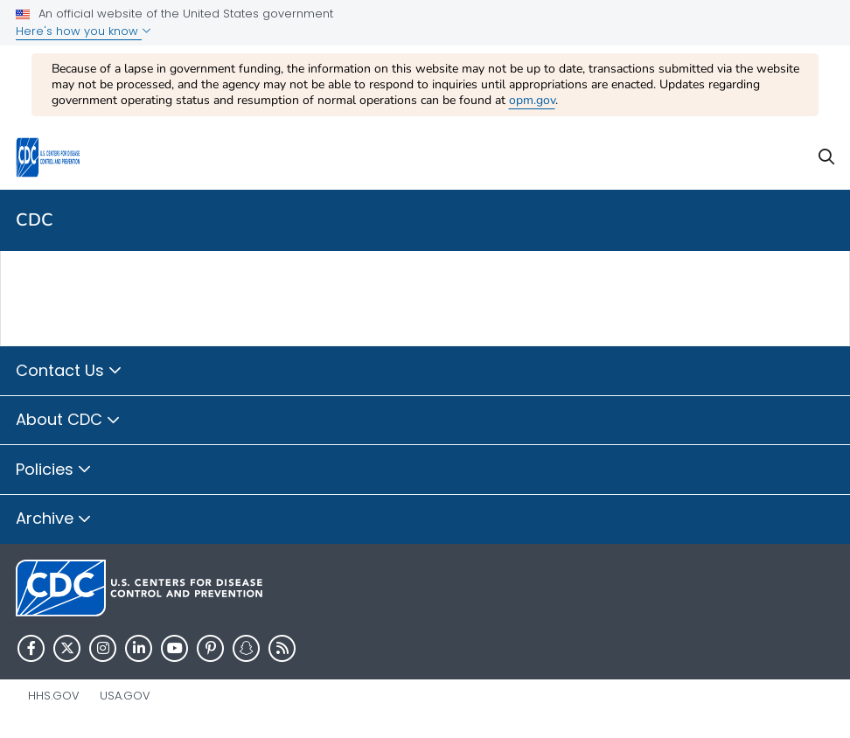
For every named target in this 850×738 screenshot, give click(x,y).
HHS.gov (54, 695)
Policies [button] (54, 470)
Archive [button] (54, 519)
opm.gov (532, 100)
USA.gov (125, 695)
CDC (34, 220)
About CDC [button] (68, 420)
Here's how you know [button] (83, 31)
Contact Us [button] (69, 371)
